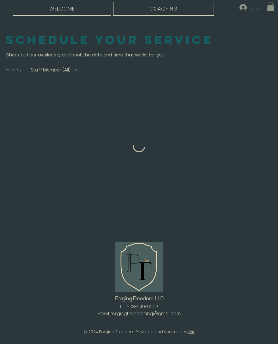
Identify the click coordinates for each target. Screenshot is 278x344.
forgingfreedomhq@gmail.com (145, 313)
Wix (191, 332)
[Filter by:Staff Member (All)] (55, 70)
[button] (271, 6)
